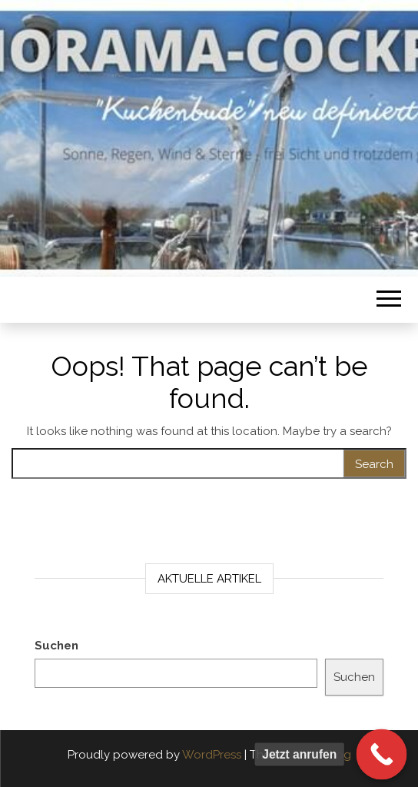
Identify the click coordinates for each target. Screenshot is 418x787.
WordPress (211, 755)
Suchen (56, 646)
